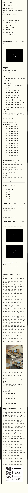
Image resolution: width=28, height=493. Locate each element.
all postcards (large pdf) (13, 104)
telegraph (8, 187)
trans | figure (10, 191)
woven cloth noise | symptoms (14, 384)
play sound (9, 210)
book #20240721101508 (12, 150)
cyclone (8, 194)
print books (8, 25)
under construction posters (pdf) (15, 102)
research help (9, 396)
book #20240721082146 (12, 152)
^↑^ (14, 67)
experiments (8, 29)
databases (8, 400)
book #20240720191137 (12, 145)
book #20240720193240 (12, 154)
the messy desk (9, 32)
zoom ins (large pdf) (12, 106)
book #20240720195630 (12, 147)
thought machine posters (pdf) (14, 100)
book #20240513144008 (12, 133)
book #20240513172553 (12, 135)
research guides (10, 398)
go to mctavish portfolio (12, 20)
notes (6, 24)
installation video (10, 22)
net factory (9, 196)
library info (8, 36)
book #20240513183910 (12, 142)
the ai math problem (13, 270)
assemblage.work (10, 181)
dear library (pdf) (11, 99)
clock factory (9, 192)
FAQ (6, 401)
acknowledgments (9, 37)
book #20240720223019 (12, 155)
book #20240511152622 (12, 136)
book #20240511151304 (12, 138)
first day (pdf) (10, 88)
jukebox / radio (9, 27)
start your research (11, 403)
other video (8, 31)
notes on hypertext (10, 34)
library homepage (10, 393)
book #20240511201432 (12, 131)
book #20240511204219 (12, 143)
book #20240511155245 (12, 126)
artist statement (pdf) (12, 97)
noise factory (9, 189)
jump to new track (11, 212)
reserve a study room (12, 395)
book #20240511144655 (12, 140)
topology (8, 198)
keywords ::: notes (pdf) (13, 95)
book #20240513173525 (12, 128)
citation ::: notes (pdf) (13, 90)
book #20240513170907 (12, 130)
